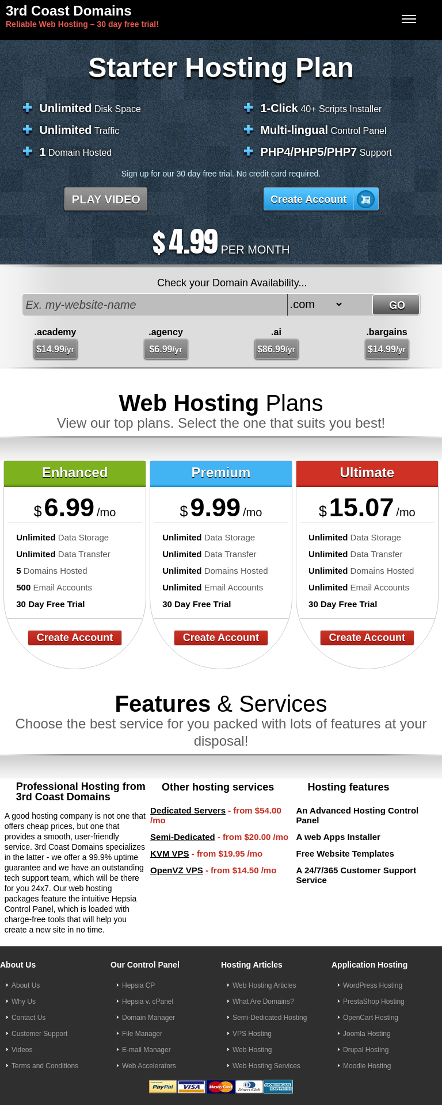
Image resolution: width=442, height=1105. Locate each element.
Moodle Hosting (367, 1066)
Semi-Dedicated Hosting (270, 1018)
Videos (22, 1050)
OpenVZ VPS (176, 870)
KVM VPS (169, 853)
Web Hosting (252, 1050)
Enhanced (75, 472)
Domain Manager (148, 1018)
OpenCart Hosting (370, 1018)
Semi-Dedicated (182, 837)
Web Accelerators (149, 1066)
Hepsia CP (138, 985)
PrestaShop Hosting (374, 1001)
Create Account (308, 199)
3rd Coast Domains (69, 10)
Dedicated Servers (188, 810)
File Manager (142, 1034)
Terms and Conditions (45, 1066)
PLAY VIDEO (106, 199)
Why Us (24, 1001)
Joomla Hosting (367, 1034)
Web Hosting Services (266, 1066)
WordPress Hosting (372, 985)
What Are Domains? (263, 1001)
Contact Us (28, 1018)
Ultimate (367, 472)
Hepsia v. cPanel (147, 1001)
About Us (26, 985)
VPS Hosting (252, 1034)
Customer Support (39, 1034)
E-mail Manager (146, 1050)
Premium (221, 472)
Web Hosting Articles (264, 985)
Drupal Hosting (365, 1050)
